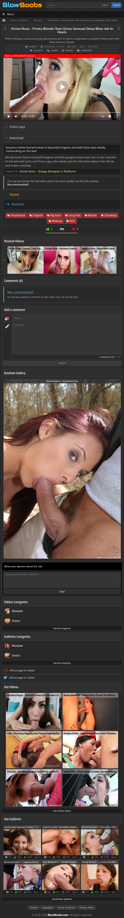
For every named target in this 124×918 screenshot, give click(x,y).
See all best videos (62, 810)
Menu (10, 14)
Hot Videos (11, 687)
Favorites (38, 50)
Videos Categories (16, 602)
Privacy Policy (86, 907)
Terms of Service (66, 907)
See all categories (62, 628)
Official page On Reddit (22, 670)
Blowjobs (33, 47)
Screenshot (87, 50)
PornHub (18, 204)
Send (62, 591)
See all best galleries (62, 899)
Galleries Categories (17, 636)
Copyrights (47, 907)
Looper (54, 50)
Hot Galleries (12, 819)
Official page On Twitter (22, 677)
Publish (62, 363)
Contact (34, 907)
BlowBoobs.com (58, 915)
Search (116, 5)
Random (69, 50)
